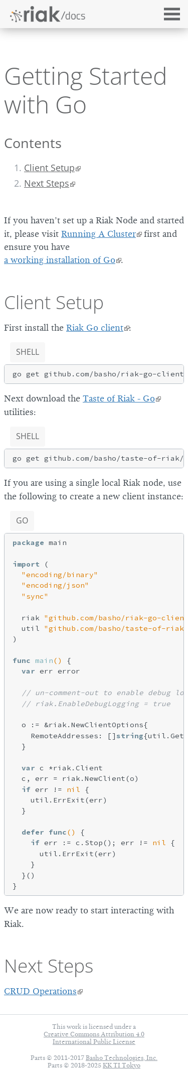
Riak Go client (94, 328)
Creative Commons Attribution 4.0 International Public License (94, 1037)
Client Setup (49, 168)
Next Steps (46, 183)
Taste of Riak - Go (119, 398)
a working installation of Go (59, 260)
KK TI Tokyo (121, 1065)
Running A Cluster (98, 234)
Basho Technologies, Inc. (121, 1057)
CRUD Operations (40, 991)
